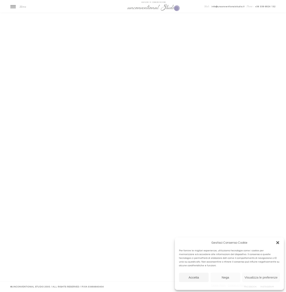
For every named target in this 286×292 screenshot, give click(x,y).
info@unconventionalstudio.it (228, 7)
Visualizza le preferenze (261, 277)
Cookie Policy (218, 285)
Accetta (194, 277)
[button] (278, 243)
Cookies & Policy (237, 285)
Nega (225, 277)
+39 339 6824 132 (265, 7)
